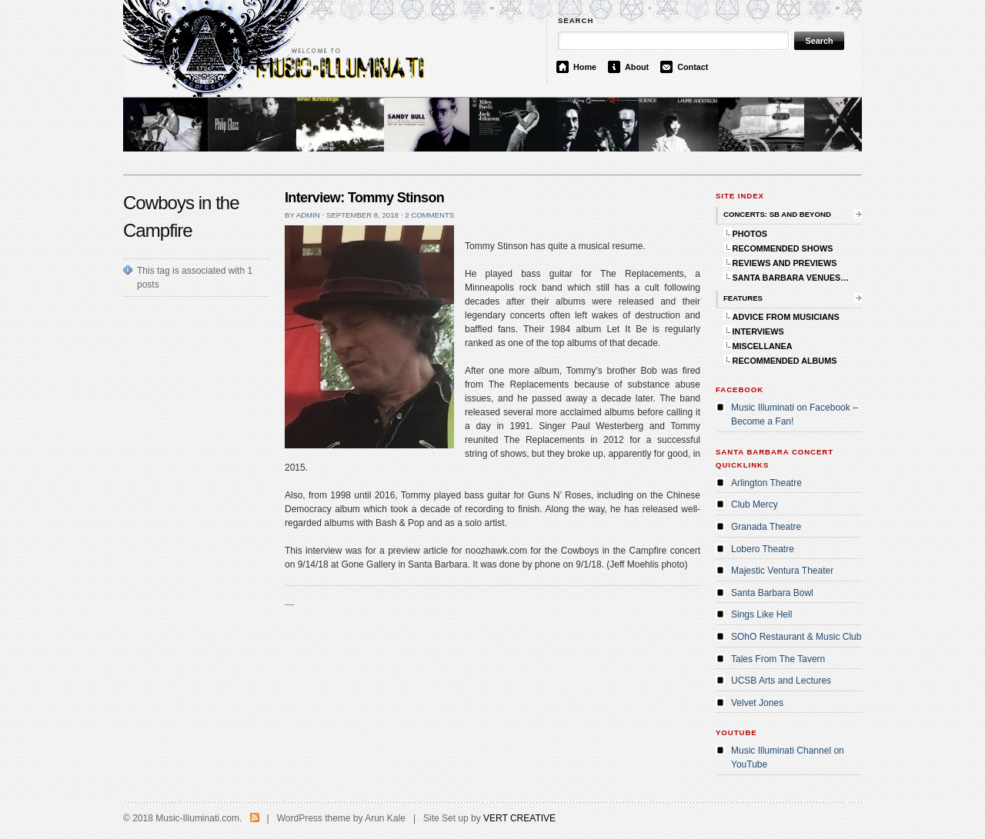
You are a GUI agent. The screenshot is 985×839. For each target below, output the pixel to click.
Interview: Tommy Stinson (364, 197)
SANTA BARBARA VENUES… (791, 277)
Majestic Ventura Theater (782, 570)
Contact (692, 67)
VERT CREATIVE (519, 818)
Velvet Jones (757, 703)
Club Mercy (754, 504)
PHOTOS (750, 233)
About (637, 67)
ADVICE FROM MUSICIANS (786, 316)
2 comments (429, 215)
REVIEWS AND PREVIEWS (785, 263)
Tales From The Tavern (778, 659)
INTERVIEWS (758, 331)
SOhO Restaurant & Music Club (796, 636)
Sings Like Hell (761, 614)
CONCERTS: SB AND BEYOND (777, 214)
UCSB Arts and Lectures (781, 680)
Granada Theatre (766, 526)
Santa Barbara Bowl (772, 593)
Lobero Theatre (762, 549)
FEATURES (743, 298)
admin (308, 215)
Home (584, 67)
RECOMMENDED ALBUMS (785, 360)
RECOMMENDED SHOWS (783, 248)
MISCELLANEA (763, 346)
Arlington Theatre (766, 483)
